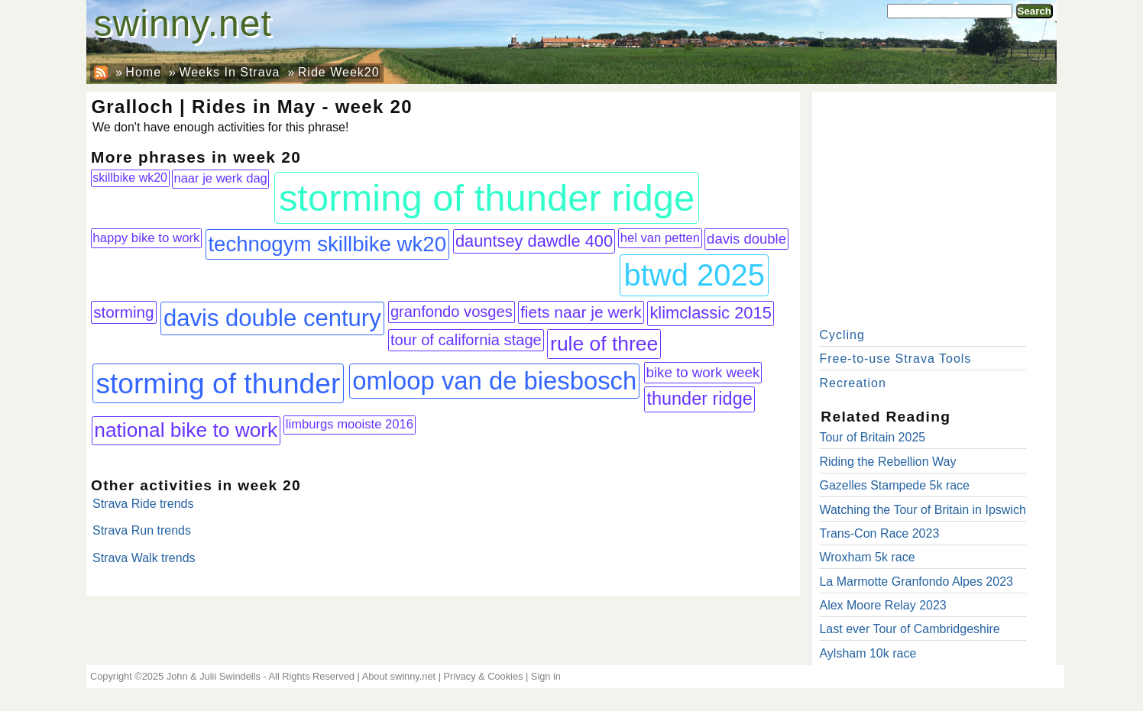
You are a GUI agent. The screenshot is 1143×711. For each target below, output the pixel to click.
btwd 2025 (694, 275)
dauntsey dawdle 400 (534, 240)
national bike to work (185, 430)
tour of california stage (466, 339)
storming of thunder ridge (487, 197)
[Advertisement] (933, 206)
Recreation (852, 383)
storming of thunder (218, 383)
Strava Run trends (141, 530)
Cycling (841, 334)
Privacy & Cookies (483, 676)
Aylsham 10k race (867, 653)
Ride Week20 (339, 72)
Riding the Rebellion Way (887, 461)
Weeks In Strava (229, 72)
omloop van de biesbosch (494, 381)
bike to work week (702, 372)
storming (123, 312)
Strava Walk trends (144, 557)
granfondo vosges (451, 311)
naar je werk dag (220, 178)
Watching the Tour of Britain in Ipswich (922, 509)
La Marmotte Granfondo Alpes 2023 (916, 581)
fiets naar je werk (581, 312)
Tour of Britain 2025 (872, 437)
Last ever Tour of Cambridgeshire (909, 628)
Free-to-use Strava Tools (895, 358)
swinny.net (183, 23)
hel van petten (660, 238)
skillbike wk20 (129, 177)
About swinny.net (399, 676)
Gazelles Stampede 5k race (894, 485)
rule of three (604, 343)
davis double (746, 239)
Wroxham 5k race (867, 557)
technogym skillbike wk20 (327, 244)
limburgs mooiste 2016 (349, 424)
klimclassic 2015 (710, 312)
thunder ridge (699, 399)
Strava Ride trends (143, 503)
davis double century (272, 318)
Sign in (546, 676)
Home (143, 72)
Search (1034, 11)
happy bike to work (145, 238)
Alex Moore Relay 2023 (882, 605)
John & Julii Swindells (214, 676)
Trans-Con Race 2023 (879, 533)
